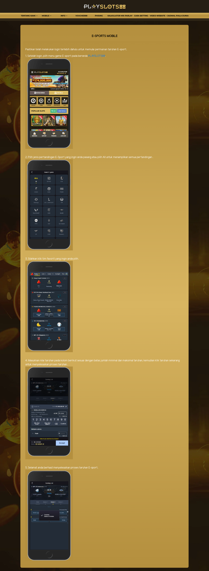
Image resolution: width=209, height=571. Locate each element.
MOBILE (46, 16)
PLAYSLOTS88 (96, 56)
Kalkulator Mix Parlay (120, 16)
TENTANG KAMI (28, 16)
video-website (158, 16)
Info (63, 16)
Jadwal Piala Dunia (178, 16)
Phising (99, 16)
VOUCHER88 (81, 16)
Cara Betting (141, 16)
